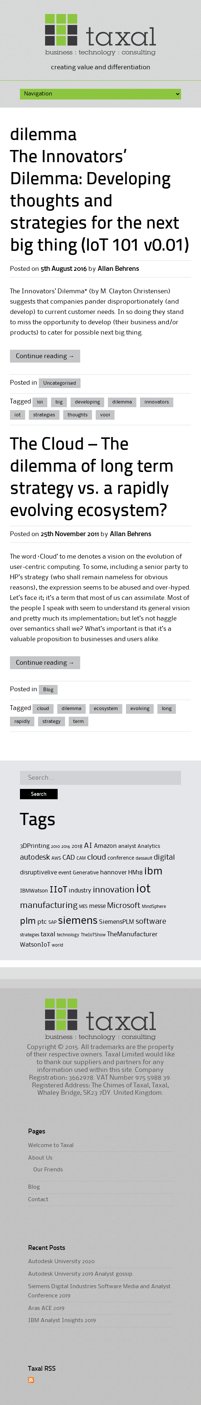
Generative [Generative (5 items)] (86, 873)
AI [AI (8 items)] (88, 846)
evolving (139, 708)
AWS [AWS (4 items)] (56, 858)
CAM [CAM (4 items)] (81, 858)
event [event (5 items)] (64, 873)
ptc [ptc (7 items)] (42, 922)
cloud (43, 708)
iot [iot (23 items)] (143, 889)
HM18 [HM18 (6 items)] (135, 872)
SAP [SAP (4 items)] (52, 922)
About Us (40, 1158)
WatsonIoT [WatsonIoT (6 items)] (35, 945)
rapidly (22, 721)
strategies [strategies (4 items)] (29, 935)
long (166, 708)
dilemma (122, 402)
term (78, 721)
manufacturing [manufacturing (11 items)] (49, 905)
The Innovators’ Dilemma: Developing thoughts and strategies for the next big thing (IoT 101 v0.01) (99, 202)
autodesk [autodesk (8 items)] (35, 857)
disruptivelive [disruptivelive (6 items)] (38, 872)
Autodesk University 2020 (61, 1261)
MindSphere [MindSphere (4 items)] (154, 907)
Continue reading (45, 356)
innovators (156, 402)
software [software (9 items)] (151, 921)
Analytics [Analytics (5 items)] (148, 846)
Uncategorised (59, 383)
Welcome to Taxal (51, 1145)
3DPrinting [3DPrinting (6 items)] (35, 846)
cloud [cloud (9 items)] (96, 857)
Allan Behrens (118, 269)
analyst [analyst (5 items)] (127, 846)
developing (87, 402)
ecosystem (106, 708)
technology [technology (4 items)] (68, 935)
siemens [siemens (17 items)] (78, 921)
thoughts (78, 415)
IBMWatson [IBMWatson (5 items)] (34, 891)
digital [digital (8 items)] (164, 857)
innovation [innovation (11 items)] (113, 890)
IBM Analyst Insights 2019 (62, 1320)
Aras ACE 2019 (46, 1308)
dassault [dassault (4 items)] (144, 858)
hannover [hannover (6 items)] (113, 872)
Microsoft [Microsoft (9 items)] (123, 905)
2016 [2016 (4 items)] (65, 847)
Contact (38, 1199)
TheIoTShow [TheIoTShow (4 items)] (93, 935)
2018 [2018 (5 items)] (77, 846)
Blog (48, 690)
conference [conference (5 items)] (121, 858)
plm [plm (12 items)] (28, 921)
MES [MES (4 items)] (83, 907)
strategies (44, 415)
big (58, 402)
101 (40, 402)
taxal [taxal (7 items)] (48, 934)
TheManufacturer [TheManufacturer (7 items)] (132, 934)
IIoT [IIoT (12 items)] (58, 890)
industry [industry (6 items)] (80, 891)
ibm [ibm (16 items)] (153, 871)
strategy (51, 721)
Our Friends (48, 1169)
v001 (105, 415)
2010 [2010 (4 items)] (55, 847)
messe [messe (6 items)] (97, 906)
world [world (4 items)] (57, 945)
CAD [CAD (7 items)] (68, 858)
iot (17, 415)
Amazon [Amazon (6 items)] (105, 846)
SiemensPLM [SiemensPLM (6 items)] (116, 922)
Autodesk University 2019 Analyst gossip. (81, 1274)
